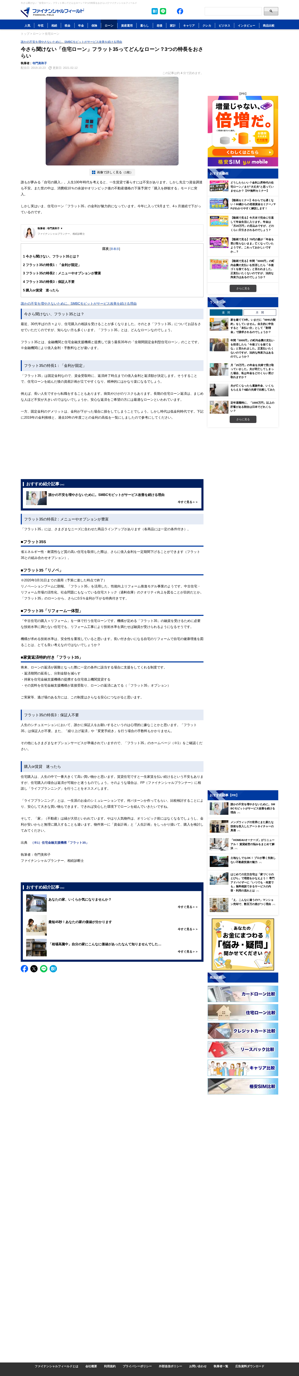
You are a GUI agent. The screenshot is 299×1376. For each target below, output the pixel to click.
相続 (54, 25)
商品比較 (268, 25)
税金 (67, 25)
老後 (159, 25)
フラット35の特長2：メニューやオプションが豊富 (62, 273)
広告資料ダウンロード (249, 1366)
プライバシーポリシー (137, 1366)
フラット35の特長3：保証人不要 (49, 282)
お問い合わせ (198, 1366)
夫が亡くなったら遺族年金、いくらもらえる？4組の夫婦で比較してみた (252, 387)
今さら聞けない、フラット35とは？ (51, 256)
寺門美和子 (39, 63)
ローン (109, 25)
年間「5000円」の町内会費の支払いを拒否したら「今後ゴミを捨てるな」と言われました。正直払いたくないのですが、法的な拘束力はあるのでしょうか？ (252, 348)
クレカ (206, 25)
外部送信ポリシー (170, 1366)
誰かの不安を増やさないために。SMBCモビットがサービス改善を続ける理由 (71, 41)
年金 (81, 25)
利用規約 (110, 1366)
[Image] (52, 12)
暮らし (144, 25)
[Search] (233, 11)
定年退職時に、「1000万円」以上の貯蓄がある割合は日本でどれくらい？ (252, 406)
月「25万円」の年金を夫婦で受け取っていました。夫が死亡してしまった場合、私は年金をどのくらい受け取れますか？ (252, 371)
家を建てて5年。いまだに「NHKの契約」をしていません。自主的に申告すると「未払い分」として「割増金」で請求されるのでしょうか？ (253, 325)
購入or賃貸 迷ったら (41, 290)
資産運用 (127, 25)
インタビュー (246, 25)
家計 (173, 25)
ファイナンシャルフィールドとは (56, 1366)
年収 (41, 25)
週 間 (226, 312)
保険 (94, 25)
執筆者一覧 (221, 1366)
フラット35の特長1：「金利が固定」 (52, 265)
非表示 (114, 248)
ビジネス (224, 25)
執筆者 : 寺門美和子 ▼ (50, 228)
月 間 (260, 312)
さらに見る (243, 288)
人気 (27, 25)
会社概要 (91, 1366)
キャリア (189, 25)
